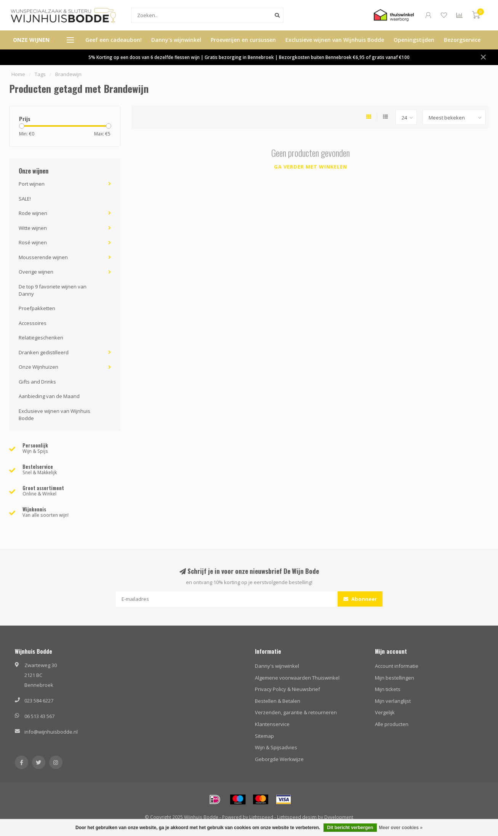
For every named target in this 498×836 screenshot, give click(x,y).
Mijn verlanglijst (393, 700)
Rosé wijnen (33, 242)
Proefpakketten (37, 308)
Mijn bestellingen (394, 677)
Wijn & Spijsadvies (276, 747)
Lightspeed (261, 817)
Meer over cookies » (401, 827)
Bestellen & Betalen (277, 700)
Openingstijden (414, 39)
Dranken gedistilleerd (44, 352)
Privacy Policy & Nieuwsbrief (287, 689)
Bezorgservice (462, 39)
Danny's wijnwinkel (176, 39)
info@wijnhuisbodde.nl (51, 731)
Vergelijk (385, 712)
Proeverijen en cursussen (243, 39)
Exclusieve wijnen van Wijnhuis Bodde (334, 39)
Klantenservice (272, 724)
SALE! (25, 198)
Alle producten (391, 724)
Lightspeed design (297, 817)
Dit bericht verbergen (350, 827)
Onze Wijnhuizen (38, 366)
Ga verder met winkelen (310, 166)
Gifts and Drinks (37, 381)
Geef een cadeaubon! (113, 39)
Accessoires (32, 323)
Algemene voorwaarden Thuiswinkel (297, 677)
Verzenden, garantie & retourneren (296, 712)
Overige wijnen (36, 271)
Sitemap (264, 735)
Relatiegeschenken (41, 337)
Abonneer (360, 599)
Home (18, 74)
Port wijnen (32, 183)
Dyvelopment (338, 817)
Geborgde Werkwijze (279, 759)
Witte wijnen (33, 228)
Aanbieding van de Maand (49, 396)
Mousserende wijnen (43, 257)
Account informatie (396, 665)
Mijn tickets (387, 689)
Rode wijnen (33, 213)
